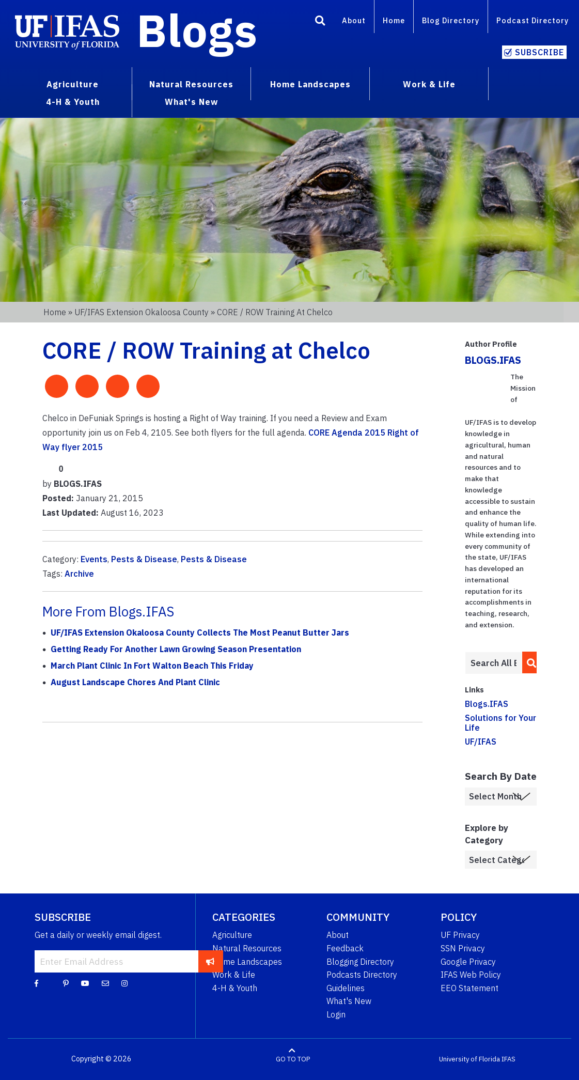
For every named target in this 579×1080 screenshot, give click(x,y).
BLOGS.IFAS (493, 359)
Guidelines (345, 988)
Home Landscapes (247, 961)
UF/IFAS (480, 741)
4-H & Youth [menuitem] (73, 102)
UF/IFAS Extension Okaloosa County (141, 312)
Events (94, 559)
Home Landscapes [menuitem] (310, 84)
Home (394, 20)
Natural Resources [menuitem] (191, 84)
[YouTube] (85, 983)
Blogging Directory (360, 961)
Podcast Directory (532, 20)
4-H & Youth (234, 988)
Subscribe (539, 52)
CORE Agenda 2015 (346, 432)
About (354, 20)
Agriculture (232, 935)
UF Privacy (460, 935)
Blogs (197, 30)
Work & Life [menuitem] (429, 84)
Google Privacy (468, 961)
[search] (528, 662)
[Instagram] (124, 983)
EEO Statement (469, 988)
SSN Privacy (463, 948)
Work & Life (233, 974)
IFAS (508, 1059)
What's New (348, 1001)
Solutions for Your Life (500, 723)
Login (336, 1014)
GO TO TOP (293, 1059)
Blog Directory (450, 20)
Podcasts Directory (361, 974)
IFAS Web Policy (471, 974)
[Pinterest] (66, 983)
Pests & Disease (144, 559)
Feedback (345, 948)
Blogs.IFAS (486, 704)
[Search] (320, 22)
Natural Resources (246, 948)
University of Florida (469, 1059)
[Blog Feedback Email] (105, 983)
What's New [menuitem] (191, 102)
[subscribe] (210, 961)
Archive (79, 573)
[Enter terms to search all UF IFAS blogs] (494, 663)
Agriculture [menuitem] (72, 84)
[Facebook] (36, 983)
